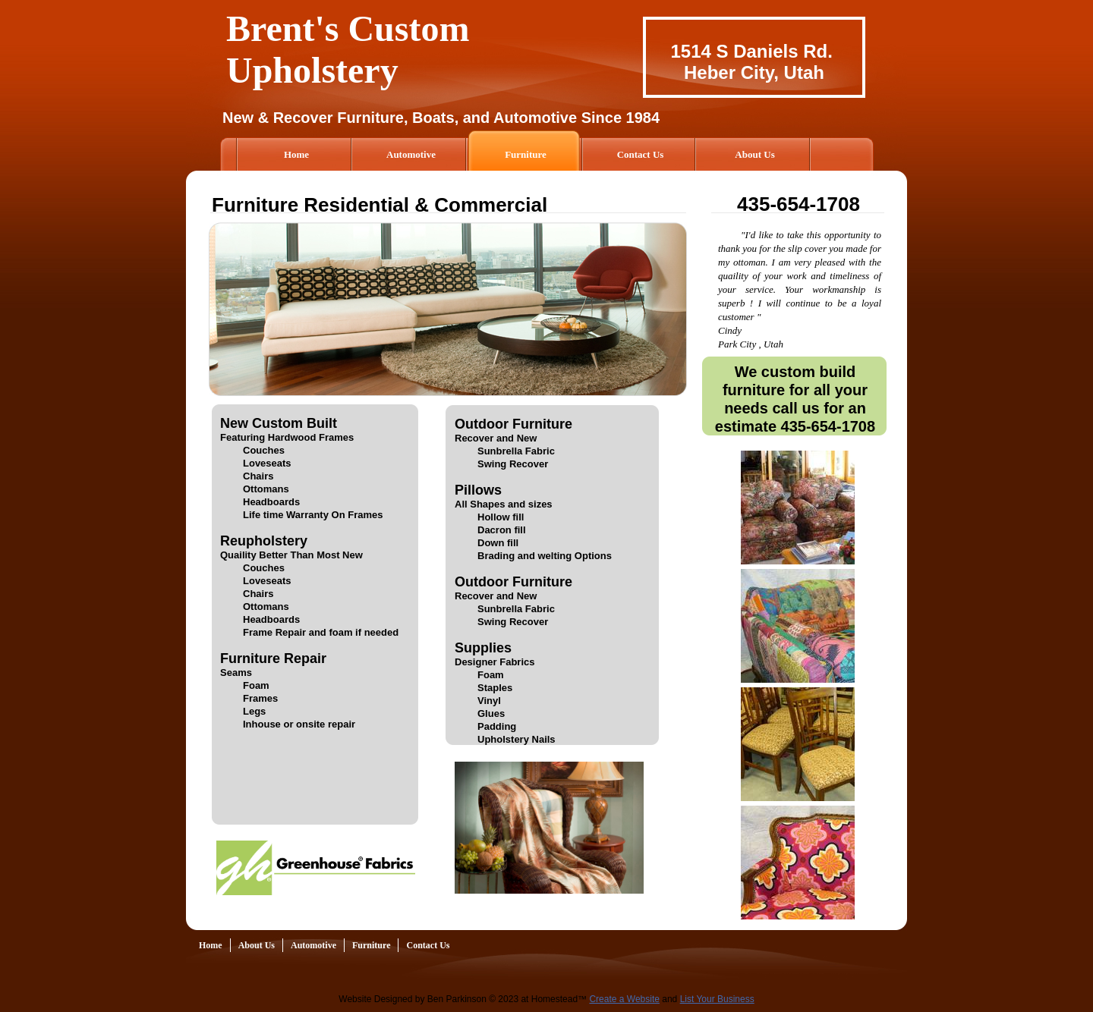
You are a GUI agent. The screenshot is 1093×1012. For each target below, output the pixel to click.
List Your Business (717, 999)
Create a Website (624, 999)
